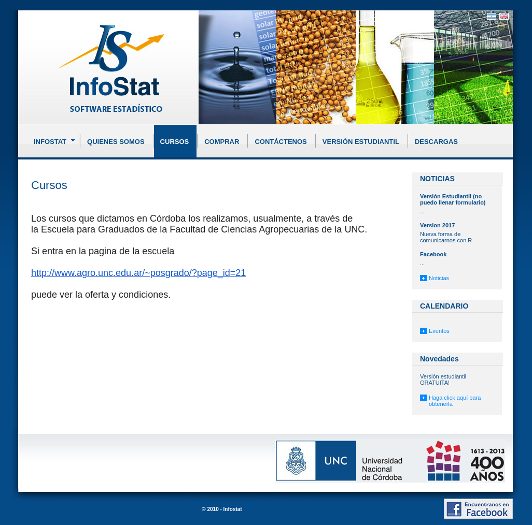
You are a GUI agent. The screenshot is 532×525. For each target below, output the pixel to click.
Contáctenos (280, 141)
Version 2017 (437, 225)
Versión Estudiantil (361, 141)
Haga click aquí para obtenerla (455, 401)
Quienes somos (116, 141)
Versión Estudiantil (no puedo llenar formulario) (453, 199)
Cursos (174, 141)
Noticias (439, 278)
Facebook (433, 254)
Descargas (436, 141)
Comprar (221, 141)
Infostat (55, 140)
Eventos (439, 331)
